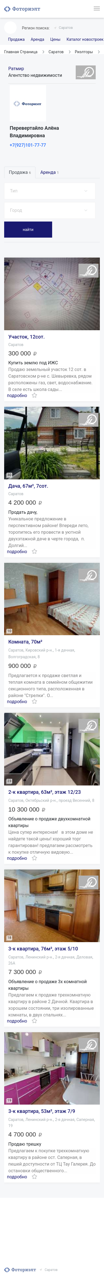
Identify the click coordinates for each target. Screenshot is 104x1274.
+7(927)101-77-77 (28, 145)
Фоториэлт (22, 9)
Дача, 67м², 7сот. (28, 486)
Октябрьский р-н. (41, 800)
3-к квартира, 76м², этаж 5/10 (43, 949)
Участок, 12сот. (26, 337)
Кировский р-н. (39, 650)
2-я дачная (64, 957)
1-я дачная (64, 650)
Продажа (16, 39)
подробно (17, 395)
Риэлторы (84, 52)
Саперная (85, 1119)
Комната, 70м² (25, 642)
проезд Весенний (74, 800)
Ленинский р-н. (39, 957)
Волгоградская (21, 657)
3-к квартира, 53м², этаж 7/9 (41, 1111)
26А (11, 963)
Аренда (37, 39)
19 (10, 1125)
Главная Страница (20, 52)
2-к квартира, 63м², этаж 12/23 (44, 792)
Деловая (84, 957)
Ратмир (16, 68)
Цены (55, 39)
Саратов (66, 28)
